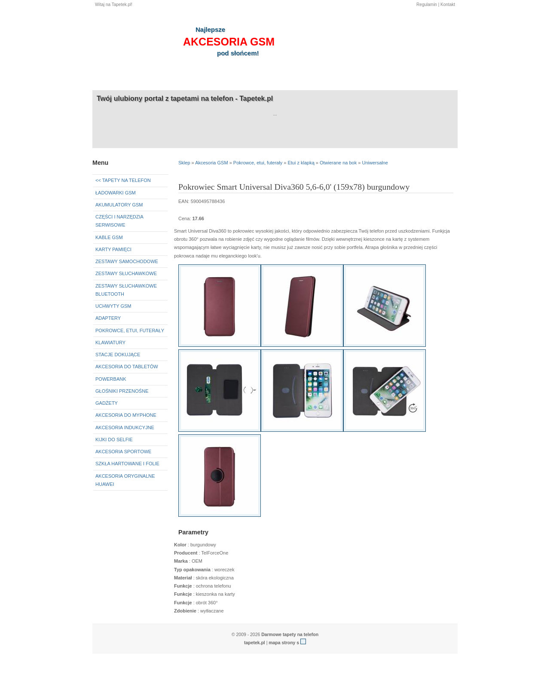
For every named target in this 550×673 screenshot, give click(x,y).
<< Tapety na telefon (123, 180)
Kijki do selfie (114, 439)
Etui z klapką (300, 162)
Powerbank (110, 379)
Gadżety (106, 403)
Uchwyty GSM (113, 306)
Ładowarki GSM (115, 192)
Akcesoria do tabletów (126, 366)
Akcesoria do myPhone (125, 415)
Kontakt (447, 4)
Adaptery (108, 318)
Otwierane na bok (338, 162)
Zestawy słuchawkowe (126, 273)
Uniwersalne (375, 162)
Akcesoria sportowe (123, 451)
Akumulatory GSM (119, 204)
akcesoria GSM (229, 42)
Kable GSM (109, 237)
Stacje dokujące (117, 354)
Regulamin (426, 4)
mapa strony (282, 642)
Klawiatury (110, 342)
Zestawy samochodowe (126, 261)
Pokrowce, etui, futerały (129, 330)
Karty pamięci (113, 249)
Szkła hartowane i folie (127, 463)
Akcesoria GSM (211, 162)
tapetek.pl (254, 642)
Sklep (184, 162)
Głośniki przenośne (121, 391)
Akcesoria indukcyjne (124, 427)
